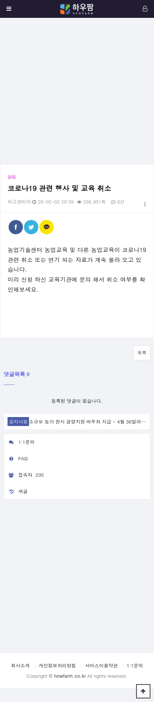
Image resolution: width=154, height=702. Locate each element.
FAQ (16, 458)
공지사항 (18, 421)
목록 (141, 352)
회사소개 (20, 665)
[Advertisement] (73, 91)
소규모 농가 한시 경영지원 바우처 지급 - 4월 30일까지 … (90, 421)
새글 (16, 491)
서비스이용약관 (101, 665)
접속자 (24, 474)
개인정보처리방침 (57, 665)
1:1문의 (19, 441)
